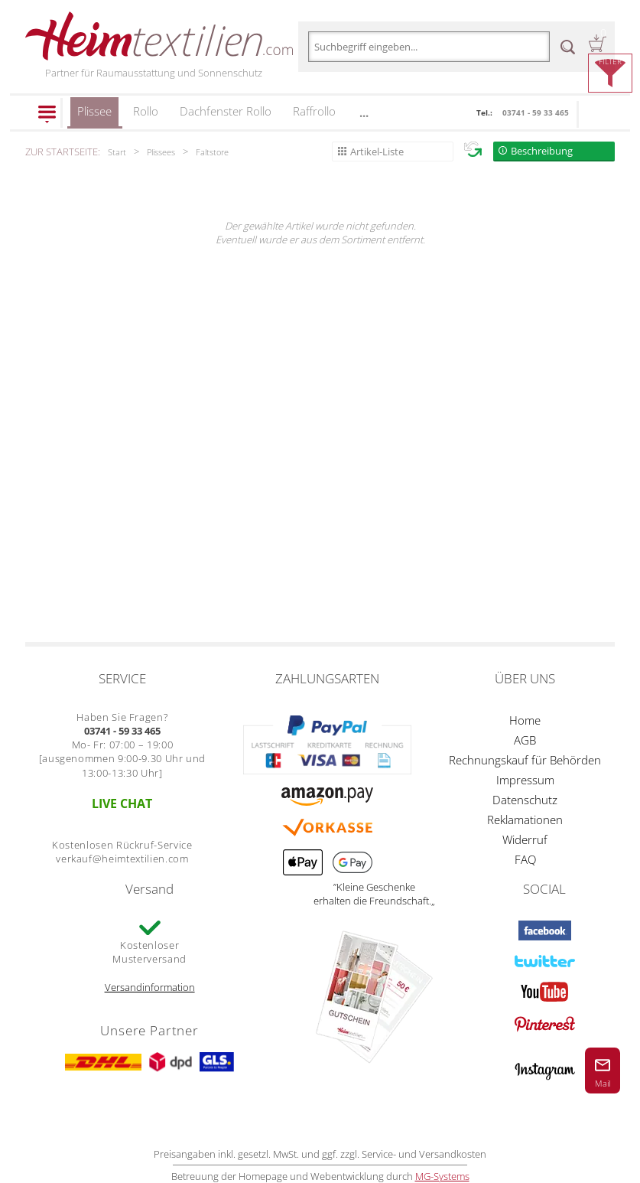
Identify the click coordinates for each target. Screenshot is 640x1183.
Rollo (145, 111)
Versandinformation (150, 987)
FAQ (525, 859)
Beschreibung (542, 151)
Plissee (94, 116)
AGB (525, 740)
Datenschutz (524, 799)
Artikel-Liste (377, 151)
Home (525, 720)
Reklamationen (525, 819)
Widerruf (524, 839)
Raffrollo (314, 111)
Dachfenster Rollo (225, 111)
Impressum (525, 779)
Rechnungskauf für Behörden (525, 759)
